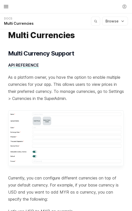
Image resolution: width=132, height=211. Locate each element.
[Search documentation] (95, 21)
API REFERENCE (23, 65)
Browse (115, 21)
